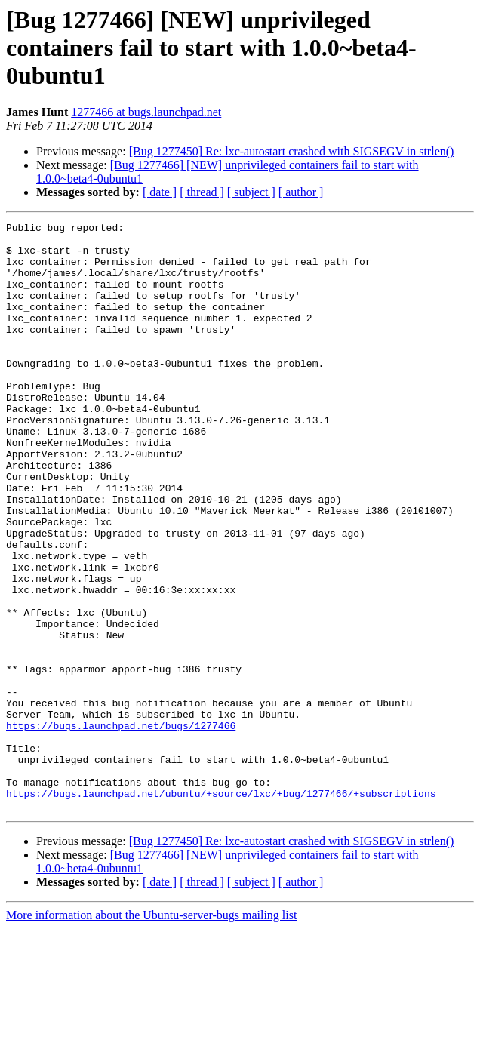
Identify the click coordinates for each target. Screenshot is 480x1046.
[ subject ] (251, 192)
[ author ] (301, 192)
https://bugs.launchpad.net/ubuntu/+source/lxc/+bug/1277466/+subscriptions (220, 908)
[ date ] (160, 192)
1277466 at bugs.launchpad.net (146, 112)
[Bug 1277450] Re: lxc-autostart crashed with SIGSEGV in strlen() (291, 151)
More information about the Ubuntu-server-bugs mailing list (151, 1032)
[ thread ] (202, 192)
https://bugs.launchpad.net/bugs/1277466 (120, 827)
